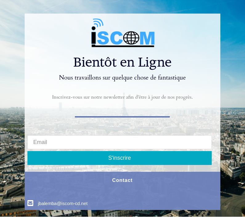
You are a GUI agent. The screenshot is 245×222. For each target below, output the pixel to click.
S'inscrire (119, 158)
